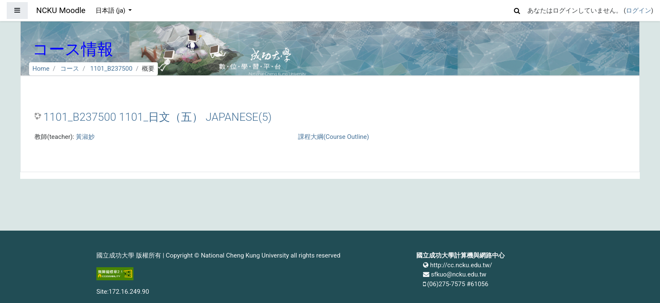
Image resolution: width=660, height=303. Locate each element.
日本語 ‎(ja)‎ (111, 10)
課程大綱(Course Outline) (333, 137)
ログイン (638, 10)
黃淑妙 (85, 137)
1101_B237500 (111, 68)
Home (40, 68)
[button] (517, 9)
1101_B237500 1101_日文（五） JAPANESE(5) (157, 117)
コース (69, 68)
